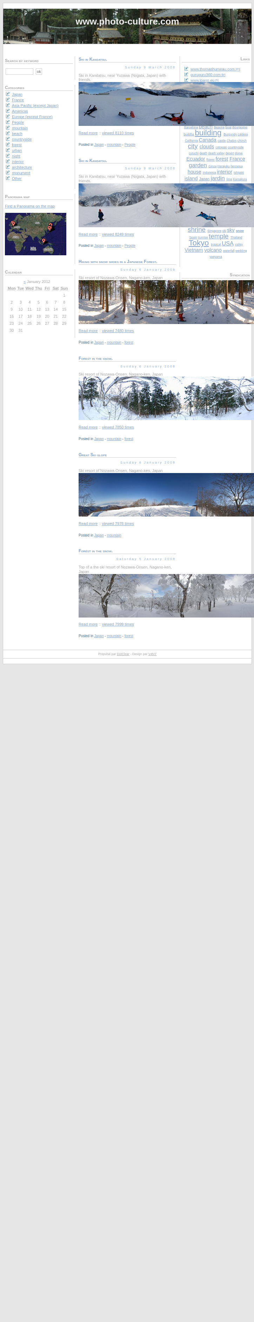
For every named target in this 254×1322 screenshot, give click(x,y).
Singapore (214, 230)
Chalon (231, 140)
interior (224, 172)
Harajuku (224, 166)
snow (239, 230)
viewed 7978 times (118, 523)
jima (229, 179)
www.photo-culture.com (127, 21)
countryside (235, 147)
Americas (20, 111)
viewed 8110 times (118, 133)
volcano (212, 250)
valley (239, 244)
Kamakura (240, 179)
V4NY (152, 654)
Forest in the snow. (96, 358)
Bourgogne (239, 127)
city (193, 146)
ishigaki (239, 172)
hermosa (236, 166)
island (191, 178)
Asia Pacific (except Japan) (35, 105)
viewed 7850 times (118, 427)
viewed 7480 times (118, 331)
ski (224, 230)
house (194, 172)
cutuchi (194, 153)
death (203, 153)
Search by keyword (22, 60)
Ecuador (195, 159)
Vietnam (194, 250)
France (237, 159)
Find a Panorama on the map (30, 206)
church (242, 140)
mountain (114, 145)
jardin (217, 178)
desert (230, 153)
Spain (193, 237)
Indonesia (209, 172)
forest (221, 159)
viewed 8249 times (118, 234)
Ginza (212, 166)
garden (198, 165)
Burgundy (230, 134)
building (208, 132)
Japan (204, 179)
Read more (88, 133)
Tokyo (199, 242)
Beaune (219, 127)
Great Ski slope (93, 454)
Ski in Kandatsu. (93, 59)
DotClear (123, 654)
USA (227, 243)
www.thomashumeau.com (212, 69)
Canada (207, 140)
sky (230, 230)
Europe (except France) (32, 117)
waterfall (229, 250)
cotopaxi (221, 147)
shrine (197, 229)
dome (239, 153)
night (16, 156)
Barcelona (191, 127)
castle (222, 140)
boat (229, 127)
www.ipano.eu (202, 80)
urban (17, 150)
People (130, 145)
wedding (241, 250)
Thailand (236, 237)
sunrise (203, 237)
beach (17, 133)
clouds (207, 146)
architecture (22, 167)
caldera (243, 134)
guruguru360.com (205, 75)
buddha (189, 134)
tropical (216, 244)
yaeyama (215, 256)
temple (218, 236)
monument (21, 173)
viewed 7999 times (118, 624)
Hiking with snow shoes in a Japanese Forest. (118, 261)
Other (17, 178)
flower (211, 159)
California (191, 140)
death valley (216, 153)
